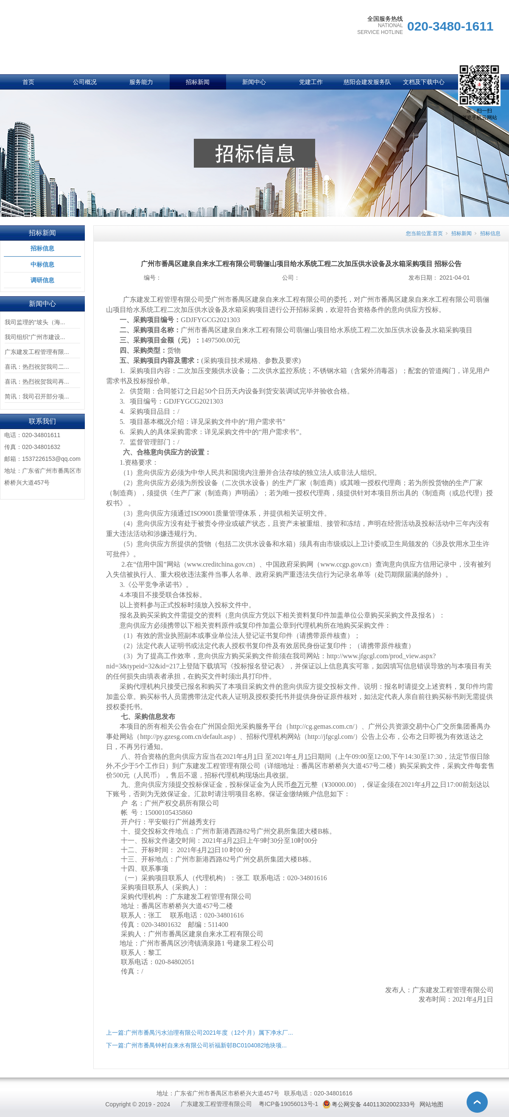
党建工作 (311, 82)
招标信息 (42, 248)
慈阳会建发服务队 (367, 82)
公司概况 (85, 82)
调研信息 (42, 280)
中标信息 (42, 264)
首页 (28, 82)
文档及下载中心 (424, 82)
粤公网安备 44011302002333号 (373, 1104)
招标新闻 (198, 82)
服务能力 (141, 82)
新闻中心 (254, 82)
